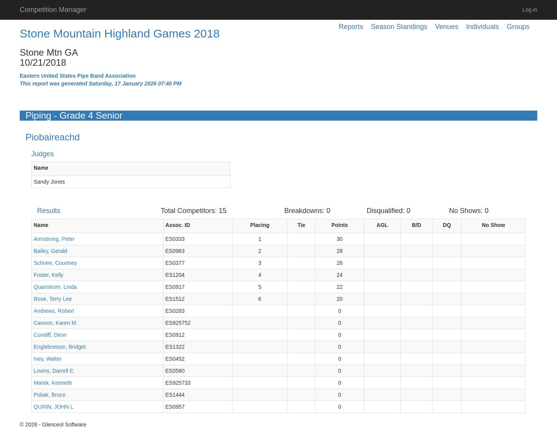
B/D (416, 225)
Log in (530, 10)
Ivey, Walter (48, 359)
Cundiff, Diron (50, 335)
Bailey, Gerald (50, 251)
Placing (260, 225)
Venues (446, 27)
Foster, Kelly (48, 275)
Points (339, 225)
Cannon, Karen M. (56, 323)
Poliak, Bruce (49, 395)
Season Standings (399, 27)
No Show (493, 225)
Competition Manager (53, 10)
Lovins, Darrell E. (54, 371)
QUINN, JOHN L (53, 407)
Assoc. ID (178, 225)
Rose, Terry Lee (53, 299)
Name (41, 168)
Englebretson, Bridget (60, 347)
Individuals (482, 27)
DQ (447, 225)
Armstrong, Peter (54, 239)
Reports (351, 27)
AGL (382, 225)
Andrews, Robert (54, 311)
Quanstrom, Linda (55, 287)
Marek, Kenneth (53, 383)
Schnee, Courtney (55, 263)
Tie (301, 225)
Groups (518, 27)
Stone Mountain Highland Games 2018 (120, 33)
